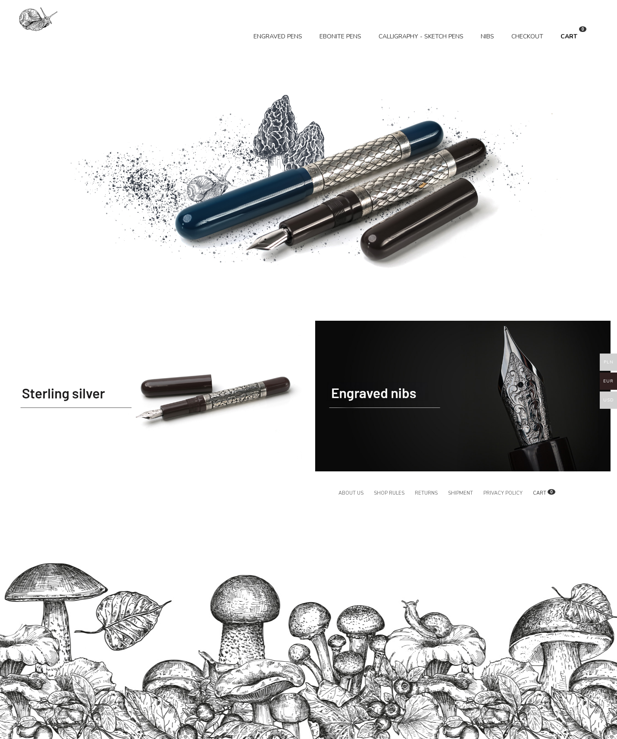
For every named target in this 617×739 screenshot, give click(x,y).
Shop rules (389, 493)
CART (574, 33)
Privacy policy (503, 493)
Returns (426, 493)
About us (350, 493)
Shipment (460, 493)
